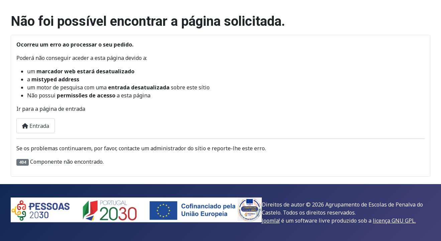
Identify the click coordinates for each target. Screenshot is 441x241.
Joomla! (271, 220)
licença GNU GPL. (394, 220)
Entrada (35, 126)
